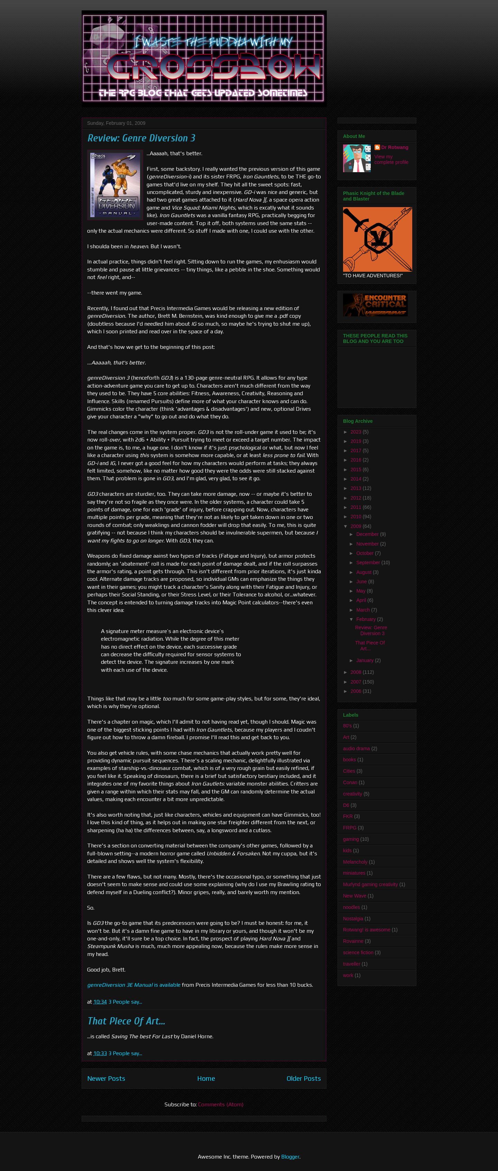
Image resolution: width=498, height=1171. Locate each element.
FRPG (350, 827)
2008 (357, 672)
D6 (346, 805)
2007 (357, 682)
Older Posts (304, 1078)
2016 (357, 460)
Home (206, 1078)
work (348, 975)
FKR (348, 816)
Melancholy (355, 862)
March (363, 610)
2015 (357, 469)
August (364, 572)
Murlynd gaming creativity (370, 884)
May (361, 591)
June (362, 581)
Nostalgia (353, 918)
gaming (351, 839)
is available (134, 985)
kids (347, 850)
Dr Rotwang (395, 147)
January (365, 660)
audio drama (356, 748)
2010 (357, 516)
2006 (357, 691)
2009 (357, 526)
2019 (357, 441)
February (366, 619)
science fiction (358, 952)
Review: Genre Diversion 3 (141, 138)
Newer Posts (106, 1078)
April (361, 600)
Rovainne (353, 941)
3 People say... (125, 1001)
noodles (351, 907)
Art (346, 737)
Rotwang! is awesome (366, 929)
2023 (357, 432)
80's (347, 725)
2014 (357, 479)
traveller (351, 964)
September (368, 562)
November (368, 544)
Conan (350, 782)
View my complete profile (392, 159)
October (365, 553)
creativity (352, 794)
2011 (357, 507)
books (349, 759)
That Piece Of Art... (126, 1021)
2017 (357, 450)
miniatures (354, 873)
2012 (357, 498)
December (368, 534)
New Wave (354, 896)
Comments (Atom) (220, 1104)
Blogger (290, 1156)
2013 (357, 488)
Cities (349, 771)
